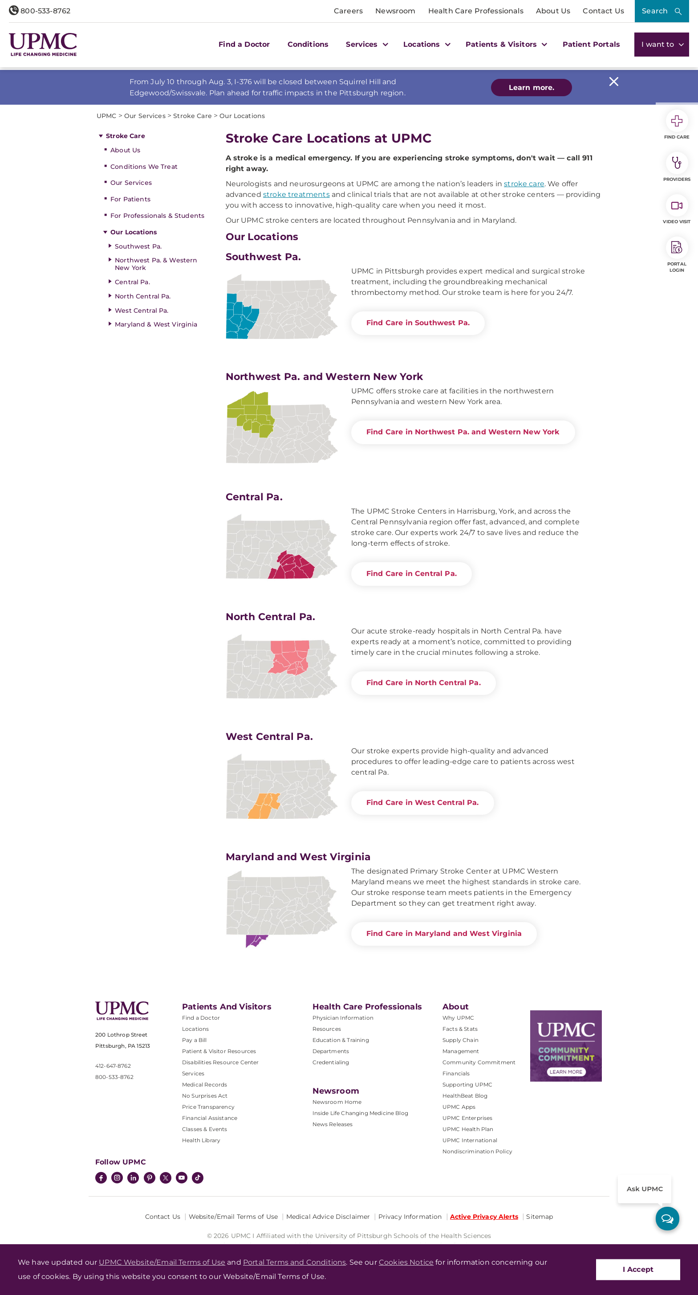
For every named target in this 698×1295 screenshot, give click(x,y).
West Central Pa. (141, 310)
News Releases (332, 1124)
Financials (456, 1073)
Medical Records (204, 1084)
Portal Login (677, 255)
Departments (330, 1051)
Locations (195, 1028)
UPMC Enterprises (467, 1118)
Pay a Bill (194, 1040)
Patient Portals (591, 44)
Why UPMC (458, 1017)
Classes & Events (204, 1129)
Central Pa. (132, 282)
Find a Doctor (244, 44)
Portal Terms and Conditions (294, 1262)
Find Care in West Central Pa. (422, 802)
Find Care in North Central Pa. (423, 682)
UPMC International (469, 1140)
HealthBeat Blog (464, 1095)
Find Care (677, 125)
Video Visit (676, 209)
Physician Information (342, 1017)
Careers (348, 11)
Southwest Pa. (138, 246)
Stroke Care (125, 136)
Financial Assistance (209, 1118)
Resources (326, 1028)
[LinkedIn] (133, 1179)
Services (193, 1073)
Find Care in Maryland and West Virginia (444, 933)
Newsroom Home (337, 1102)
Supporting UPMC (467, 1084)
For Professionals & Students (157, 216)
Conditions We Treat (144, 167)
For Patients (130, 199)
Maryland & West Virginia (156, 324)
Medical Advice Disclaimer (328, 1217)
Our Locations (133, 232)
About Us (553, 11)
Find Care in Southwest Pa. (418, 323)
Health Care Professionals (476, 11)
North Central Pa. (142, 296)
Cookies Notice (406, 1262)
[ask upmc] (667, 1218)
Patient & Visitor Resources (219, 1051)
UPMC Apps (458, 1106)
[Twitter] (165, 1178)
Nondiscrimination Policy (477, 1151)
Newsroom (395, 11)
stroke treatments (296, 194)
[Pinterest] (149, 1179)
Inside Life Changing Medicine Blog (360, 1113)
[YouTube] (181, 1179)
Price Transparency (208, 1106)
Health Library (201, 1140)
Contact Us (603, 11)
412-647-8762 (113, 1065)
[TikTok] (197, 1178)
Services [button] (366, 44)
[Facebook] (101, 1179)
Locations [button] (425, 44)
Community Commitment (478, 1062)
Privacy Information (410, 1217)
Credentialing (330, 1062)
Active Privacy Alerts (484, 1217)
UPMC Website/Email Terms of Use (162, 1262)
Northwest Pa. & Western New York (156, 264)
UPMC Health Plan (468, 1129)
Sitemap (539, 1217)
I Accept (638, 1269)
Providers (676, 167)
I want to (661, 44)
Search (655, 11)
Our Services (131, 183)
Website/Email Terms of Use (233, 1217)
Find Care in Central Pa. (411, 573)
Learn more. (532, 87)
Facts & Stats (460, 1028)
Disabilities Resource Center (220, 1062)
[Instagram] (117, 1179)
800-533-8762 (39, 11)
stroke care (524, 184)
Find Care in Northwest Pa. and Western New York (463, 432)
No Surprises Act (205, 1095)
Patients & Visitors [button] (505, 44)
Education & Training (340, 1040)
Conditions (308, 44)
